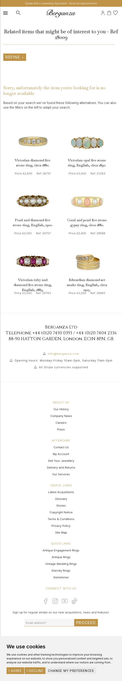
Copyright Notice (61, 512)
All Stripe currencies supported (63, 367)
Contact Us (61, 447)
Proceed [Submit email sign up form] (86, 623)
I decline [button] (35, 671)
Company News (61, 416)
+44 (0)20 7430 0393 (52, 333)
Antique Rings (61, 557)
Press (61, 429)
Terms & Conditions (61, 519)
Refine (14, 57)
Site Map (61, 532)
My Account (61, 454)
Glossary (61, 498)
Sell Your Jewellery (61, 460)
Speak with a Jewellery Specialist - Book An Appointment (61, 3)
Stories (61, 505)
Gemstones (61, 577)
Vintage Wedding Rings (61, 564)
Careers (61, 422)
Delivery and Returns (61, 467)
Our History (61, 409)
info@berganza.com (63, 353)
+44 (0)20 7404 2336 (96, 333)
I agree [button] (15, 671)
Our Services (61, 474)
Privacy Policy (61, 525)
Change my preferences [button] (71, 671)
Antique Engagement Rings (61, 550)
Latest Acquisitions (61, 492)
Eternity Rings (61, 570)
